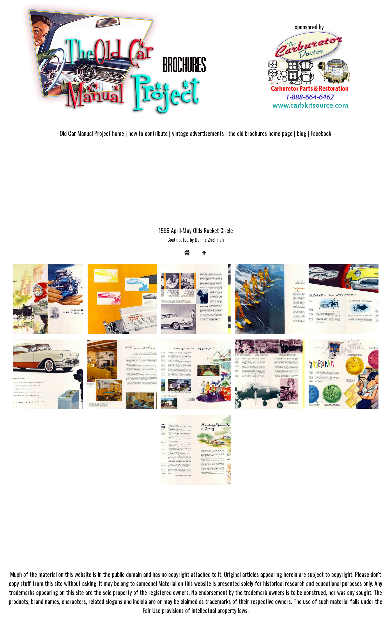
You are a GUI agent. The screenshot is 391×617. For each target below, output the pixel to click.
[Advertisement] (195, 185)
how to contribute (148, 133)
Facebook (321, 133)
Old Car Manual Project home (92, 133)
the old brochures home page (260, 133)
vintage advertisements (198, 133)
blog (301, 133)
